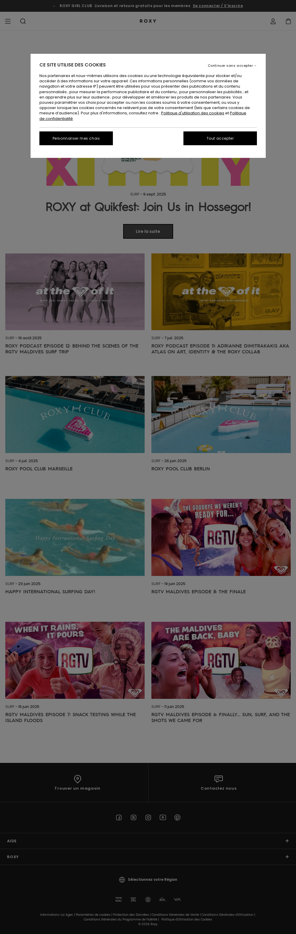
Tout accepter (220, 138)
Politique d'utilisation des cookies (192, 113)
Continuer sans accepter (230, 66)
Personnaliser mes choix (76, 138)
